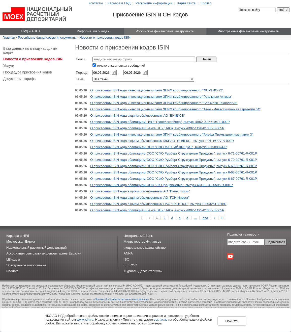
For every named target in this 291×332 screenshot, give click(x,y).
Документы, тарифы (19, 79)
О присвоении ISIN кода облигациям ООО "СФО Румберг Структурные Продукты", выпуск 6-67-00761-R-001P (173, 179)
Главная (9, 37)
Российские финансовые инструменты (47, 37)
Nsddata (12, 271)
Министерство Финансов (142, 241)
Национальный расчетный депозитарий (36, 247)
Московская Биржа (20, 241)
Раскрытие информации (154, 3)
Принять (231, 321)
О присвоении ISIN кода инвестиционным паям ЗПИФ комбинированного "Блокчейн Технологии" (163, 103)
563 (205, 218)
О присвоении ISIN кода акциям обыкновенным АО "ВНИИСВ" (137, 115)
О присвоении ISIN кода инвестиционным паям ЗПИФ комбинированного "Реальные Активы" (161, 96)
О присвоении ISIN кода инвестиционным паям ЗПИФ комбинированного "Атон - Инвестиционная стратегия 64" (175, 109)
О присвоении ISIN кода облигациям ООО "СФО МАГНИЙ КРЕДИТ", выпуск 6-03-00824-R (158, 147)
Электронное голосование (26, 265)
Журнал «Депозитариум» (143, 271)
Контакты (95, 3)
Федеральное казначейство (145, 247)
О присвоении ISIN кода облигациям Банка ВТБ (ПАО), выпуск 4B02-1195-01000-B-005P (157, 210)
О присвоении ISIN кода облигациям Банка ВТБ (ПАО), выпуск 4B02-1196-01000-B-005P (157, 128)
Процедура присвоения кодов (27, 72)
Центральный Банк (138, 236)
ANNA (128, 253)
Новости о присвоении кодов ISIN (105, 37)
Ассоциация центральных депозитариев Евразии (43, 253)
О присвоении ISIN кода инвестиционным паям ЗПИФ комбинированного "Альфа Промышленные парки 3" (171, 134)
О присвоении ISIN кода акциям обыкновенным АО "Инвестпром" (140, 191)
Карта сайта (186, 3)
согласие (161, 319)
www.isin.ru (85, 319)
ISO (126, 259)
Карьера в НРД (119, 3)
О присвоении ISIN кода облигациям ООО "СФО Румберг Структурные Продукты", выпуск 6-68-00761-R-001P (173, 172)
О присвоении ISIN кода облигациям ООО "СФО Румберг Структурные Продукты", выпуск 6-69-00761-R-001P (173, 166)
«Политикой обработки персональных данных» (121, 299)
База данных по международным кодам (30, 50)
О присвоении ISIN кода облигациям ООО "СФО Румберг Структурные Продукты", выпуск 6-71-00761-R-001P (173, 153)
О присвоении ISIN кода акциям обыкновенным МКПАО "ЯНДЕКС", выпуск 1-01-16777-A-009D (162, 141)
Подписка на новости (243, 234)
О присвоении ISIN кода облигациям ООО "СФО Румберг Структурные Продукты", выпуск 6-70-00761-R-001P (173, 160)
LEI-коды (13, 259)
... (195, 218)
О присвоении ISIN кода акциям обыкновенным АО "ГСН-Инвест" (139, 197)
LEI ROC (130, 265)
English (206, 3)
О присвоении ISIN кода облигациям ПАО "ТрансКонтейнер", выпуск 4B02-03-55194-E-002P (160, 122)
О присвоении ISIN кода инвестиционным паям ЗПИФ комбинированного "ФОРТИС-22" (156, 90)
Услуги (8, 66)
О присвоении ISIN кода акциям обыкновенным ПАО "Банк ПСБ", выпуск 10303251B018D (158, 204)
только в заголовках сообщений (118, 65)
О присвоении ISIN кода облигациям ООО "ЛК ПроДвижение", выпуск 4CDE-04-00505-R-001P (161, 185)
